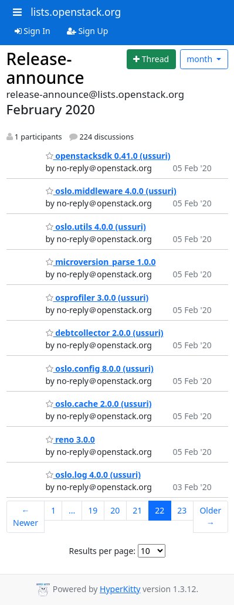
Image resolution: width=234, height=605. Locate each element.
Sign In (32, 30)
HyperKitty (120, 588)
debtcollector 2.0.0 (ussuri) (105, 332)
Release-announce (45, 68)
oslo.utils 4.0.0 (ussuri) (96, 226)
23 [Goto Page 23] (181, 510)
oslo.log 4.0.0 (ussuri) (93, 474)
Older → (210, 516)
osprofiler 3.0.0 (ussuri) (97, 297)
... (72, 510)
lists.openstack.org (75, 12)
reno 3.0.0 (70, 439)
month (200, 58)
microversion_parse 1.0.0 (101, 261)
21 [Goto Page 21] (137, 510)
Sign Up (87, 30)
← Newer (25, 516)
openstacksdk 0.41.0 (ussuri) (108, 155)
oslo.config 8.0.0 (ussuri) (100, 368)
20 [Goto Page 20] (115, 510)
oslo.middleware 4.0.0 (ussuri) (111, 190)
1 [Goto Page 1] (53, 510)
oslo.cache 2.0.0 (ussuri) (99, 403)
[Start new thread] (151, 59)
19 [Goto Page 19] (92, 510)
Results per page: (102, 550)
